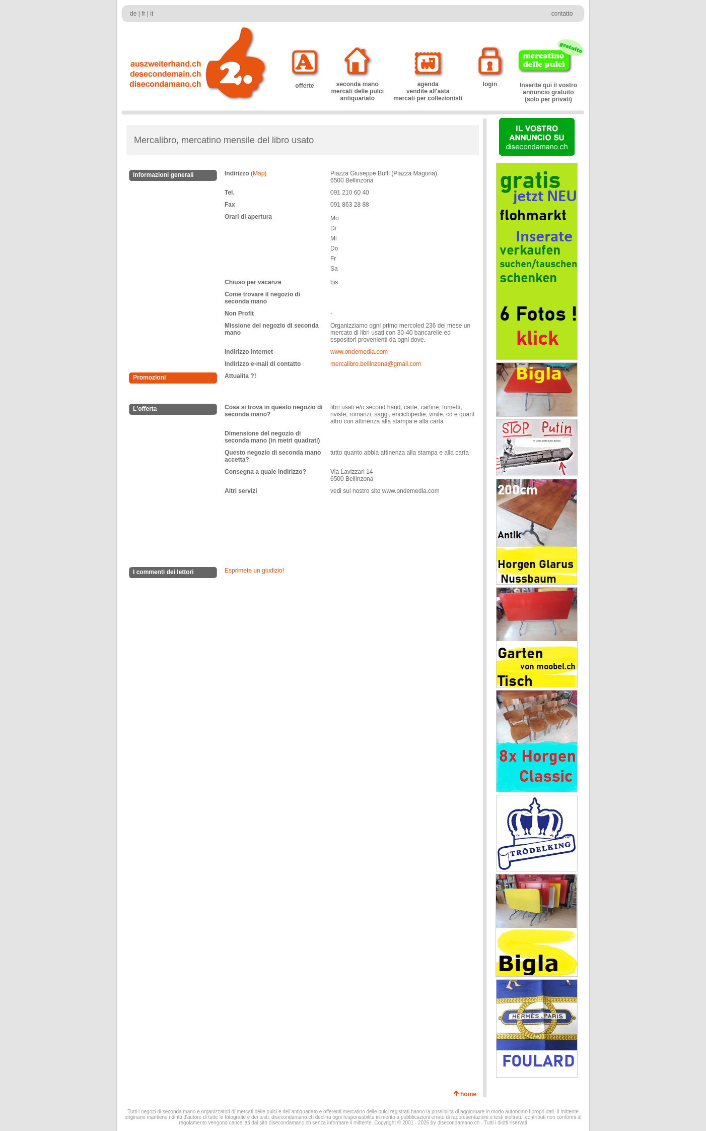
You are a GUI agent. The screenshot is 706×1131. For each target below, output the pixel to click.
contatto (562, 13)
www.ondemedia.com (359, 351)
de (133, 13)
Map (258, 173)
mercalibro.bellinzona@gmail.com (375, 363)
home (470, 1094)
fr (143, 13)
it (151, 13)
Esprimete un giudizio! (254, 570)
